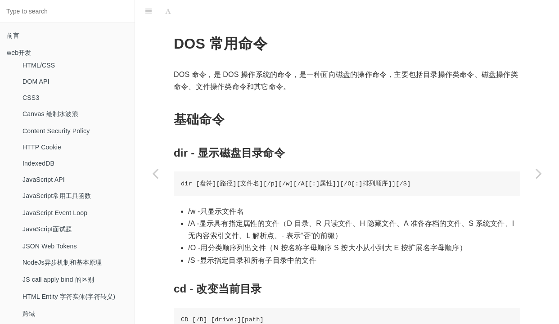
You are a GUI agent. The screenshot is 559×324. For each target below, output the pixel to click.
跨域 (29, 313)
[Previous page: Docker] (155, 173)
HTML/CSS (39, 65)
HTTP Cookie (42, 147)
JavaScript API (44, 179)
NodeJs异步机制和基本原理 (62, 262)
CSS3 (31, 97)
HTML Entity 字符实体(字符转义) (69, 296)
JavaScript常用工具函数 (57, 195)
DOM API (36, 81)
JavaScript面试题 (47, 229)
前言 (13, 35)
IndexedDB (38, 163)
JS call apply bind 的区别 (58, 279)
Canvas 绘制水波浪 (50, 113)
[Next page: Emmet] (538, 173)
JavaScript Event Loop (55, 212)
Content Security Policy (56, 131)
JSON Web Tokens (50, 246)
